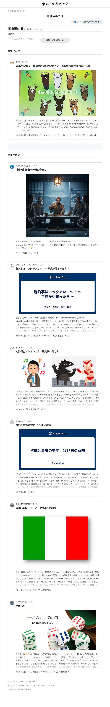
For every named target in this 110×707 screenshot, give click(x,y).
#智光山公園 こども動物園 (85, 135)
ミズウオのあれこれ (23, 166)
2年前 (29, 421)
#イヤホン (45, 409)
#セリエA (19, 590)
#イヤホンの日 (45, 336)
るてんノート (20, 348)
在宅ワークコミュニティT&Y (26, 265)
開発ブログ (36, 686)
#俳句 (18, 253)
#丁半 (36, 253)
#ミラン (28, 590)
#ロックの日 (33, 336)
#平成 (67, 336)
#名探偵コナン (65, 672)
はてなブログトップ (48, 686)
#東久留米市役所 (34, 135)
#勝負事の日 (21, 135)
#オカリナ (47, 135)
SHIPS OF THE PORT (24, 504)
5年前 (35, 504)
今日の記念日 (20, 421)
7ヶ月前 (25, 62)
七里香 (18, 62)
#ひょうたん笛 (59, 135)
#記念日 (31, 492)
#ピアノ (70, 135)
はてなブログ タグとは (16, 686)
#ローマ (36, 590)
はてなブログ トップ (16, 11)
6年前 (31, 602)
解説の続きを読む (55, 40)
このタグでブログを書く (92, 22)
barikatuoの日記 (21, 602)
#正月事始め (58, 336)
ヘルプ (27, 686)
